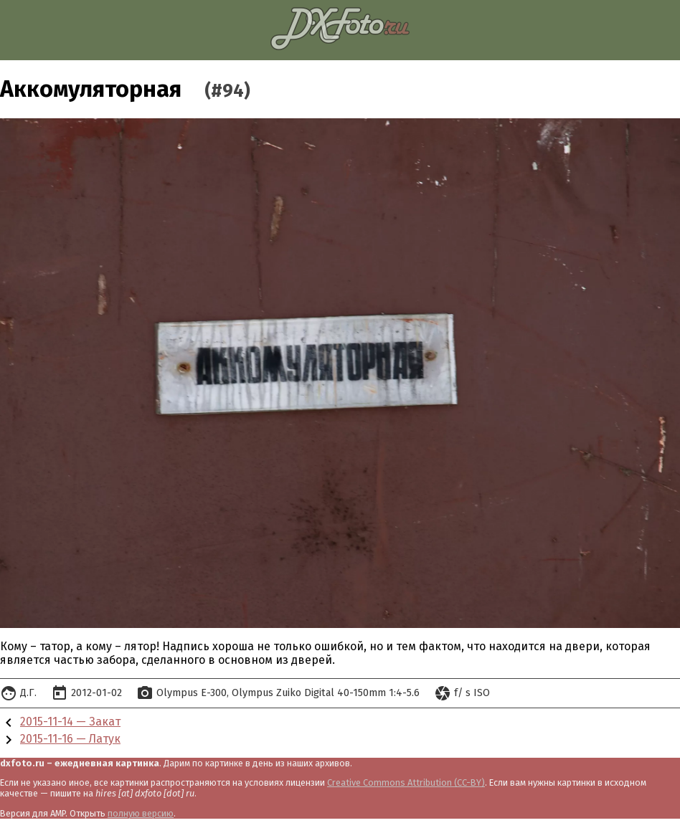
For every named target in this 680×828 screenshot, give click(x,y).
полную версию (141, 813)
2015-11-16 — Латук (70, 739)
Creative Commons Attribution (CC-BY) (406, 782)
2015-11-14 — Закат (70, 721)
